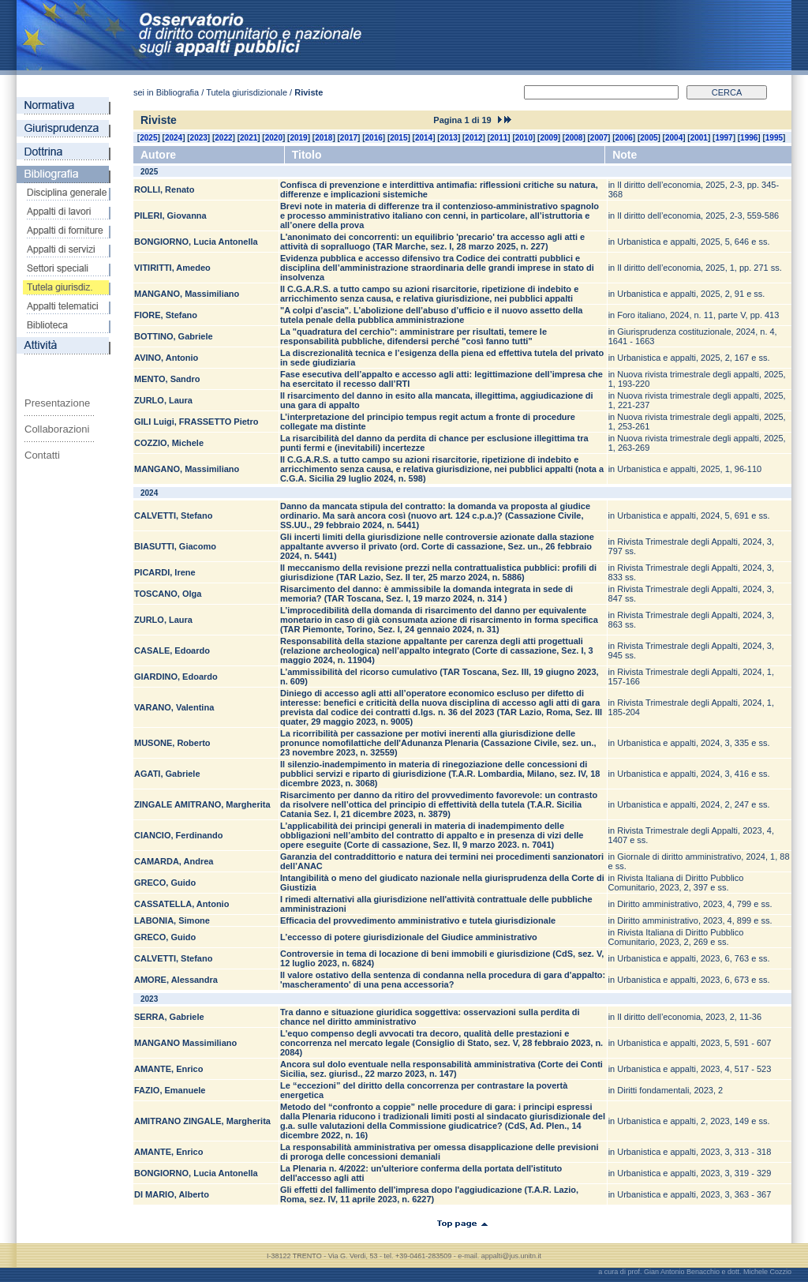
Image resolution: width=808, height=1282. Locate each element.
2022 (223, 137)
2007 (599, 137)
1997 (723, 137)
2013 (449, 137)
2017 (348, 137)
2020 (273, 137)
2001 (699, 137)
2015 (398, 137)
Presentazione (57, 403)
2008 (573, 137)
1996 (749, 137)
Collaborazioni (56, 429)
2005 (648, 137)
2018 (323, 137)
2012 (473, 137)
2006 (624, 137)
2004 (674, 137)
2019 (298, 137)
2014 (423, 137)
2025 (148, 137)
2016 (374, 137)
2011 (498, 137)
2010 (524, 137)
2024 (173, 137)
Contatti (42, 455)
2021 (248, 137)
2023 (199, 137)
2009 (548, 137)
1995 (774, 137)
